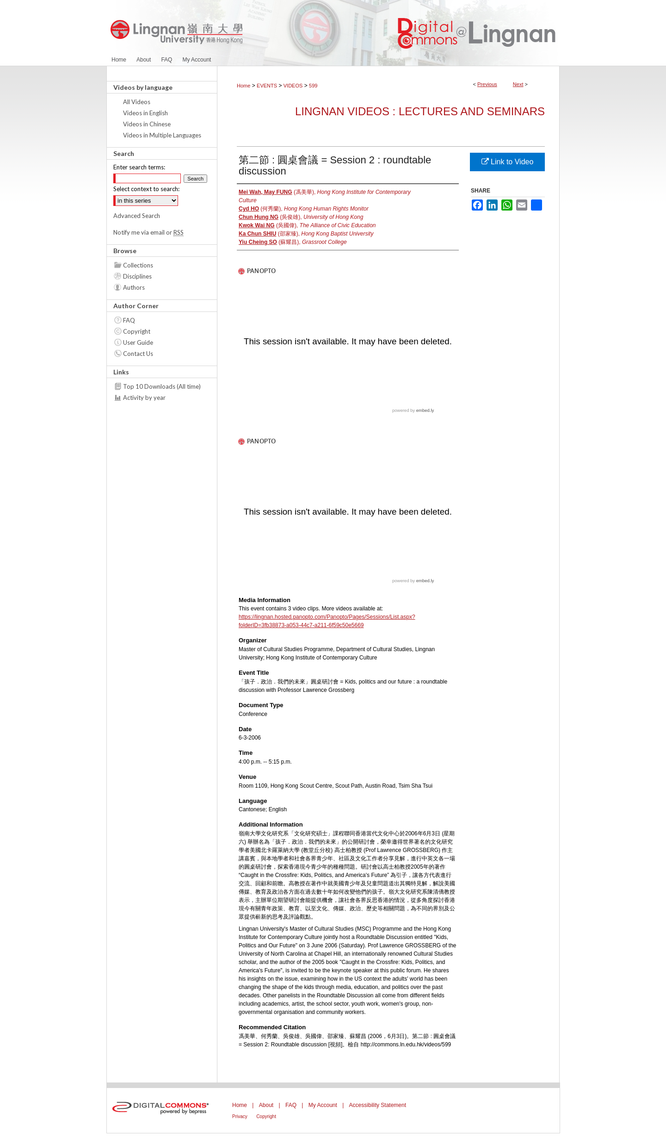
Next (518, 84)
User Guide (138, 342)
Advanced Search (136, 215)
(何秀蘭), (304, 208)
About (266, 1105)
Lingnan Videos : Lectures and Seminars (420, 111)
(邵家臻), (306, 233)
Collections (138, 265)
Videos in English (145, 113)
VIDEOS (293, 85)
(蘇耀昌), (293, 242)
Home (243, 85)
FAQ (129, 320)
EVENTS (267, 85)
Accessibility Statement (377, 1105)
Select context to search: (146, 189)
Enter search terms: (139, 167)
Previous (487, 84)
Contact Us (138, 353)
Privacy (239, 1116)
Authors (134, 287)
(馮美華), (325, 196)
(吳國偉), (307, 225)
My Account (322, 1105)
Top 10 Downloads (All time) (162, 386)
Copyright (136, 331)
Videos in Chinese (147, 124)
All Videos (136, 102)
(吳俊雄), (301, 217)
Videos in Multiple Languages (162, 135)
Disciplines (137, 276)
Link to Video (507, 162)
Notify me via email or (148, 232)
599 (313, 85)
